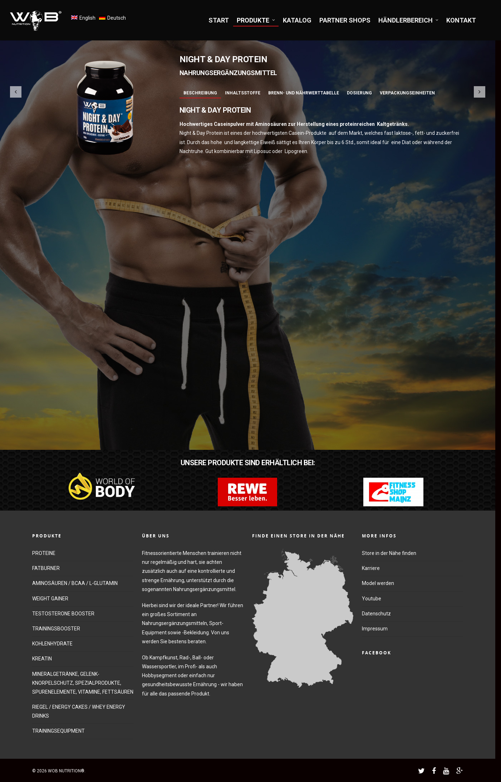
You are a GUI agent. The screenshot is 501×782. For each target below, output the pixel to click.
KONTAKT (461, 20)
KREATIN (42, 658)
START (218, 20)
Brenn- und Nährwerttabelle (303, 92)
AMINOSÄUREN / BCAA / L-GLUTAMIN (75, 583)
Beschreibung (200, 92)
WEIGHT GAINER (50, 598)
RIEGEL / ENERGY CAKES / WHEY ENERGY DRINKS (78, 711)
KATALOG (297, 20)
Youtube (371, 598)
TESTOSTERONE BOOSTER (63, 613)
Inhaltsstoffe (242, 92)
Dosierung (359, 92)
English (87, 18)
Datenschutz (376, 613)
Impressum (375, 628)
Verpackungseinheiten (407, 92)
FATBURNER (46, 568)
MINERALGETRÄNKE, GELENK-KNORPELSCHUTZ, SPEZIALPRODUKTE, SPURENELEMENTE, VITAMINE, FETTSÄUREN (82, 683)
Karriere (371, 568)
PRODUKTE (256, 20)
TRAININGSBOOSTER (56, 628)
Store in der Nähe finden (389, 553)
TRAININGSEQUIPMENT (58, 731)
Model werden (378, 583)
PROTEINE (43, 553)
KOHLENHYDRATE (52, 643)
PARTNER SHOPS (344, 20)
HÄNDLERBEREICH (408, 20)
